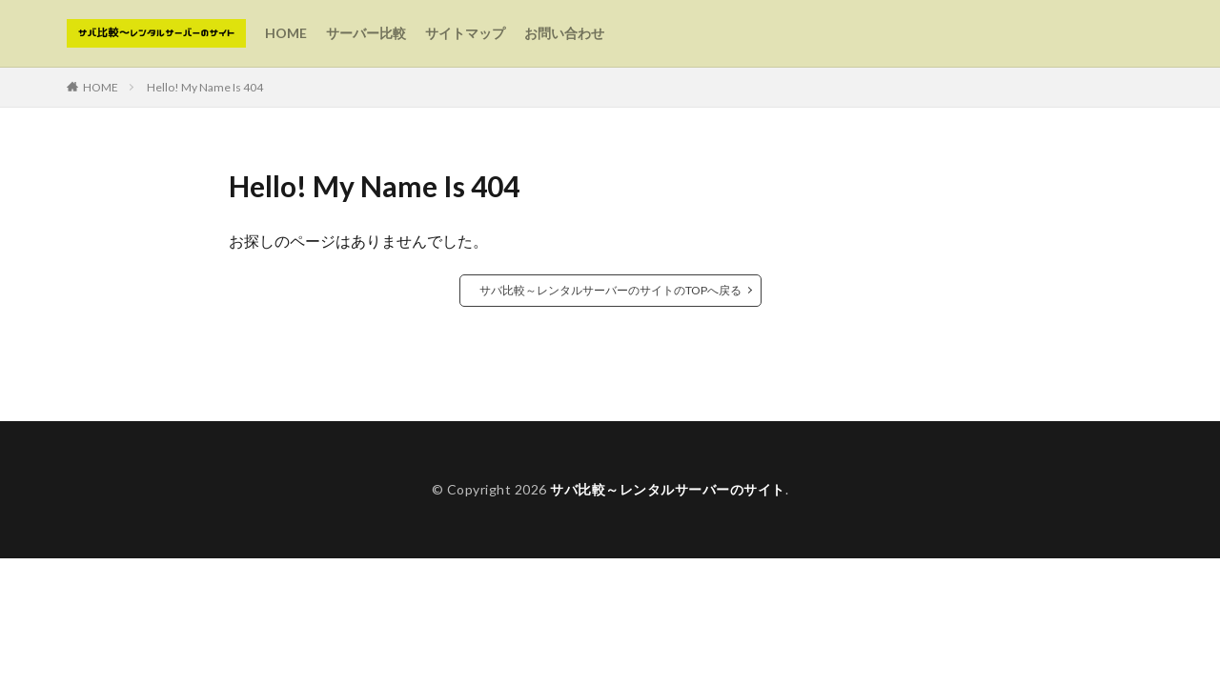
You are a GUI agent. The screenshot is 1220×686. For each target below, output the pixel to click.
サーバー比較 (366, 33)
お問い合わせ (564, 33)
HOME (286, 33)
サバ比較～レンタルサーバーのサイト (667, 489)
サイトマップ (465, 33)
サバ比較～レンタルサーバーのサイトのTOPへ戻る (610, 290)
